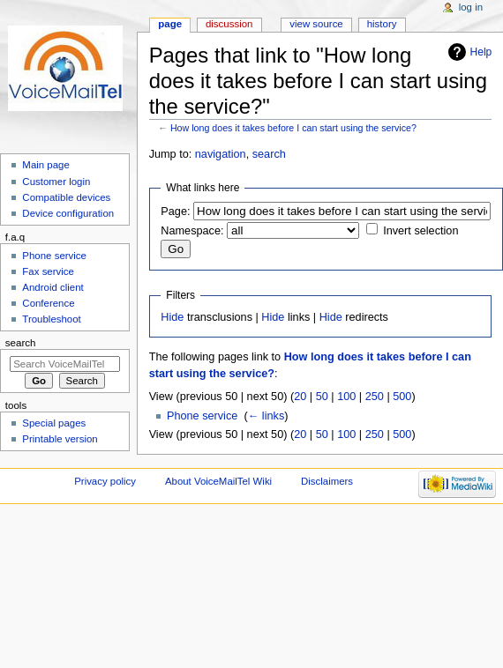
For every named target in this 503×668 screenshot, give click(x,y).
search (269, 154)
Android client (52, 287)
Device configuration (68, 213)
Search (20, 343)
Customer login (56, 181)
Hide (172, 317)
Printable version (59, 439)
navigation (220, 154)
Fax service (48, 271)
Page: (175, 211)
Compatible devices (66, 197)
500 (402, 396)
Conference (48, 303)
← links (266, 416)
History (382, 24)
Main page (46, 165)
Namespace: (192, 231)
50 (322, 396)
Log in (471, 7)
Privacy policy (105, 481)
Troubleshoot (51, 319)
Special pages (54, 423)
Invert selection (420, 231)
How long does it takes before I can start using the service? (293, 127)
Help (481, 52)
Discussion (229, 24)
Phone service (202, 416)
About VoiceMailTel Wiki (218, 481)
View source (315, 24)
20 (300, 396)
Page (170, 24)
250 (374, 396)
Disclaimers (327, 481)
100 (346, 396)
